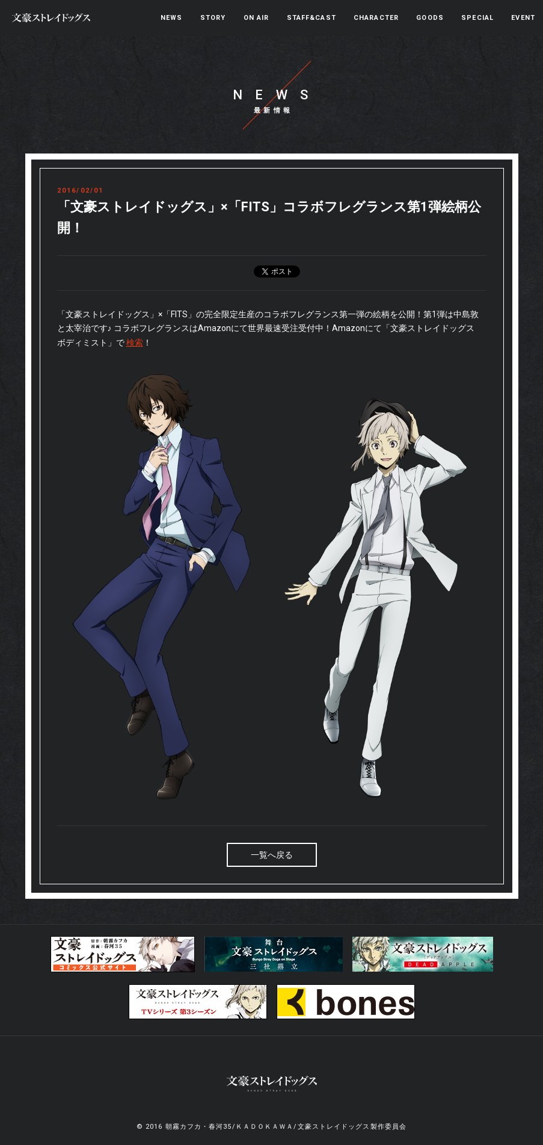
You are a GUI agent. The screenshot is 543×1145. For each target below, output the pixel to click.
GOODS (430, 18)
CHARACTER (376, 18)
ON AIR (256, 18)
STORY (213, 18)
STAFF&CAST (311, 18)
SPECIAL (477, 18)
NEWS (171, 18)
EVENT (523, 18)
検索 (134, 342)
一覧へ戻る (272, 855)
